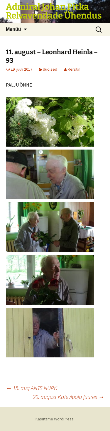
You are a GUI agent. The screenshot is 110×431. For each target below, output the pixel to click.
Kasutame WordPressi (55, 419)
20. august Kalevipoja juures (68, 396)
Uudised (50, 69)
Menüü (13, 29)
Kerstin (74, 69)
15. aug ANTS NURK (31, 388)
